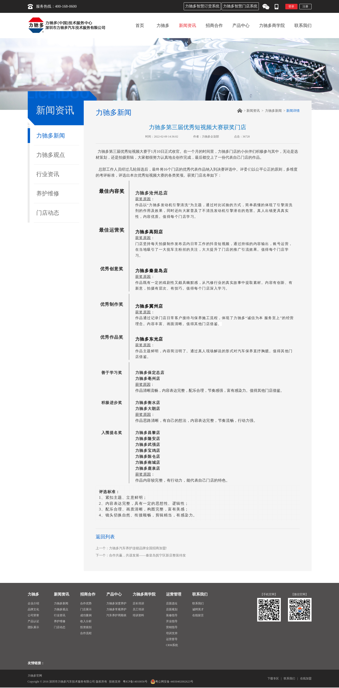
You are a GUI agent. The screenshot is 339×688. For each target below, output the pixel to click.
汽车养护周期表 (116, 615)
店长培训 (138, 603)
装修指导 (171, 615)
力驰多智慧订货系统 (202, 6)
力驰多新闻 (50, 136)
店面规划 (171, 609)
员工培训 (138, 609)
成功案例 (86, 615)
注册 (305, 6)
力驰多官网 (35, 675)
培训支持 (171, 633)
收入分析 (86, 621)
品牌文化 (33, 609)
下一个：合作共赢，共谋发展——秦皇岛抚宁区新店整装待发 (141, 555)
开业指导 (171, 621)
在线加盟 (306, 678)
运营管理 (173, 594)
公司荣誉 (33, 615)
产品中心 (114, 594)
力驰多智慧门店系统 (240, 6)
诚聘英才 (198, 609)
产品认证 (33, 621)
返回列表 (105, 536)
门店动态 (47, 213)
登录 (291, 6)
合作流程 (86, 633)
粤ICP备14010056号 (135, 681)
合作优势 (86, 603)
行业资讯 (47, 174)
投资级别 (86, 627)
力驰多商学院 (144, 594)
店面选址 (171, 603)
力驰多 (33, 594)
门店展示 (86, 609)
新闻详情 (293, 110)
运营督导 (171, 639)
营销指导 (171, 627)
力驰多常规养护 (116, 609)
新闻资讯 (253, 110)
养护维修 (47, 193)
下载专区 (273, 678)
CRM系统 (172, 645)
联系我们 (200, 594)
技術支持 (114, 681)
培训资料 (138, 615)
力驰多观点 (50, 155)
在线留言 (198, 615)
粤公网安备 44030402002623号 (172, 681)
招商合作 (87, 594)
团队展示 (33, 627)
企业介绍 (33, 603)
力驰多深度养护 (116, 603)
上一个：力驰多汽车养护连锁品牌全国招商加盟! (131, 548)
